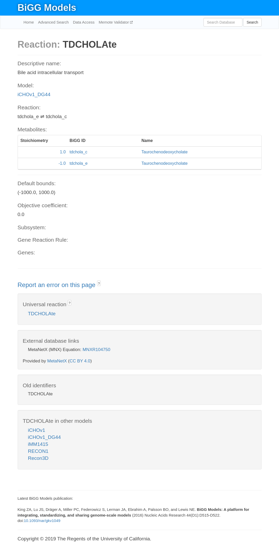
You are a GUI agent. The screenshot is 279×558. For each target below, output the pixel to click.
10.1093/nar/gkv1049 (42, 520)
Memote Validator (114, 22)
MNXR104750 (96, 349)
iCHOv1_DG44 (34, 94)
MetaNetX (57, 361)
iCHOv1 (36, 430)
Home (29, 22)
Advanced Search (53, 22)
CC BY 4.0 (80, 361)
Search (252, 22)
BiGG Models (47, 7)
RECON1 (38, 451)
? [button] (99, 283)
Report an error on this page (57, 284)
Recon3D (38, 458)
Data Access (83, 22)
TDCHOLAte (42, 313)
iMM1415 (38, 444)
